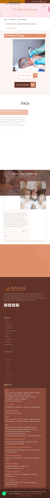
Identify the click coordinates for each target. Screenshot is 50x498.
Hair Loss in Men (10, 419)
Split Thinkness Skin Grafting (28, 482)
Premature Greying (35, 421)
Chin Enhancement (35, 450)
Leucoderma (10, 480)
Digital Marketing (35, 493)
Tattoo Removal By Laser (34, 435)
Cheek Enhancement (23, 450)
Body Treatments (12, 464)
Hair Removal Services (13, 455)
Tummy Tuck (16, 474)
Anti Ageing (10, 405)
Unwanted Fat (10, 413)
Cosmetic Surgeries (13, 472)
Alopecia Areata (34, 419)
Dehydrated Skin (35, 407)
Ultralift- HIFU (24, 466)
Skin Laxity (18, 413)
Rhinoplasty (35, 474)
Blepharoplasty (26, 474)
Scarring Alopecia (10, 421)
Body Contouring (12, 411)
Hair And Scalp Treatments (15, 439)
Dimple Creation (10, 476)
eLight (7, 460)
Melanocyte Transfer (11, 484)
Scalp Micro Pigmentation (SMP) (15, 444)
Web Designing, (25, 493)
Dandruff (26, 421)
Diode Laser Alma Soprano (31, 458)
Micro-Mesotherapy (19, 442)
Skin (7, 425)
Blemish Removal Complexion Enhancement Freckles (21, 24)
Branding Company (25, 496)
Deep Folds (26, 407)
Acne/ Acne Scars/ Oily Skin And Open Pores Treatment (21, 429)
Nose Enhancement (11, 452)
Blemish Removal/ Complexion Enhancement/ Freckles (21, 427)
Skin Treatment (22, 19)
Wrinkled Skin (9, 407)
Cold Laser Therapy (31, 442)
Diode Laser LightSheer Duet (14, 458)
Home (5, 19)
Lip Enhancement (10, 450)
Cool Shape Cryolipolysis (12, 466)
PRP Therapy (9, 442)
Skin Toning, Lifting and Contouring (15, 433)
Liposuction (9, 474)
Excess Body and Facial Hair (14, 401)
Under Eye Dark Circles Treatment (15, 435)
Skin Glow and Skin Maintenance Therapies (18, 431)
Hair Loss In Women (22, 419)
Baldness (19, 421)
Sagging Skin (18, 407)
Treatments (12, 19)
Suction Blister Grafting (12, 482)
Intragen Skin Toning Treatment (14, 468)
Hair (7, 417)
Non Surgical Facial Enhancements (18, 447)
